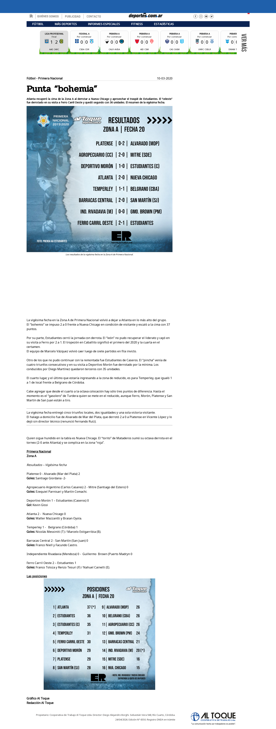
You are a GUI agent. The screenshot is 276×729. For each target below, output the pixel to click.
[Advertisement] (138, 65)
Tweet (168, 257)
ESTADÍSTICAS (164, 24)
